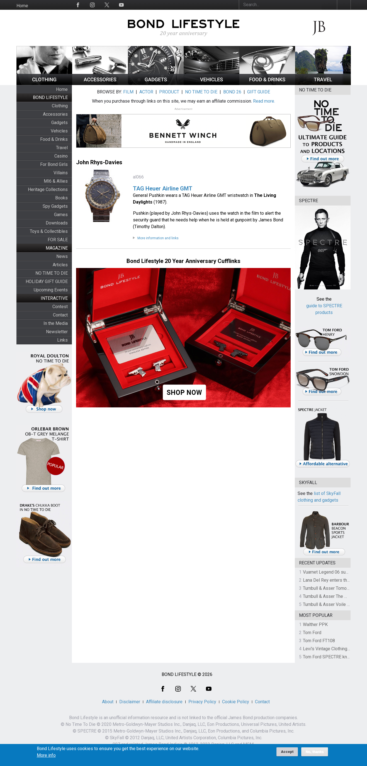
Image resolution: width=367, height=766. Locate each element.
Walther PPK (315, 624)
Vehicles (59, 131)
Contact (60, 315)
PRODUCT (169, 92)
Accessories (55, 114)
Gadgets (59, 122)
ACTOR (146, 92)
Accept (287, 753)
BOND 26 (232, 92)
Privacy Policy (202, 701)
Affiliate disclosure (164, 701)
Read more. (264, 101)
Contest (60, 306)
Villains (61, 172)
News (62, 256)
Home (22, 5)
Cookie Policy (235, 701)
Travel (62, 147)
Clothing (60, 105)
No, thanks (315, 753)
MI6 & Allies (56, 181)
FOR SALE (58, 239)
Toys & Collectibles (49, 231)
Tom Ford (312, 632)
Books (61, 197)
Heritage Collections (48, 189)
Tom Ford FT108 (319, 640)
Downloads (57, 223)
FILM (128, 92)
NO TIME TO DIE (51, 273)
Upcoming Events (51, 290)
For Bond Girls (54, 164)
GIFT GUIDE (258, 92)
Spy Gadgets (55, 206)
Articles (60, 264)
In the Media (55, 323)
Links (62, 340)
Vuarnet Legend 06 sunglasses (333, 572)
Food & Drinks (54, 139)
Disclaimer (129, 701)
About (107, 701)
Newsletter (57, 331)
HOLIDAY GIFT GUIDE (47, 281)
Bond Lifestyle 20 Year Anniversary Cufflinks (183, 261)
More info (46, 756)
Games (61, 214)
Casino (61, 156)
